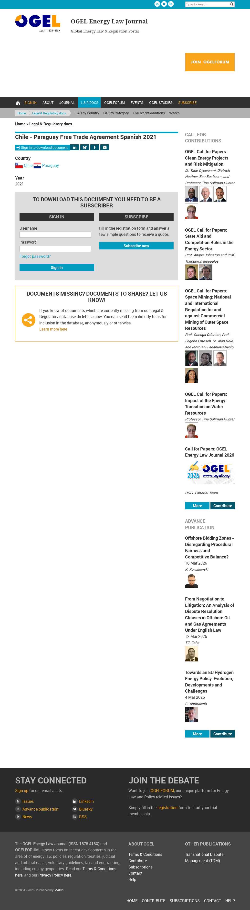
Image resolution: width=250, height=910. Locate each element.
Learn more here (53, 329)
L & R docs (89, 102)
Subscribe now (136, 245)
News (27, 816)
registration (167, 807)
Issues (28, 801)
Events (137, 102)
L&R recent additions (149, 113)
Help (132, 879)
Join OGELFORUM (210, 62)
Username (28, 228)
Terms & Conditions (145, 854)
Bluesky (164, 4)
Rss (171, 4)
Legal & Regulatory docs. (49, 113)
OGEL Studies (160, 102)
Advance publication (40, 809)
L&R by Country (87, 113)
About (47, 102)
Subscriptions (140, 867)
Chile (28, 165)
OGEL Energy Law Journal (40, 24)
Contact (135, 873)
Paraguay (50, 165)
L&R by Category (116, 113)
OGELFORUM (114, 102)
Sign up (21, 790)
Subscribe (187, 102)
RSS (83, 816)
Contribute (222, 505)
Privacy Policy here (54, 875)
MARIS (59, 890)
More (197, 505)
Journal (67, 102)
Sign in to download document (44, 147)
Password (28, 242)
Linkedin (157, 4)
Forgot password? (35, 256)
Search (174, 113)
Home (18, 102)
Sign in (30, 102)
